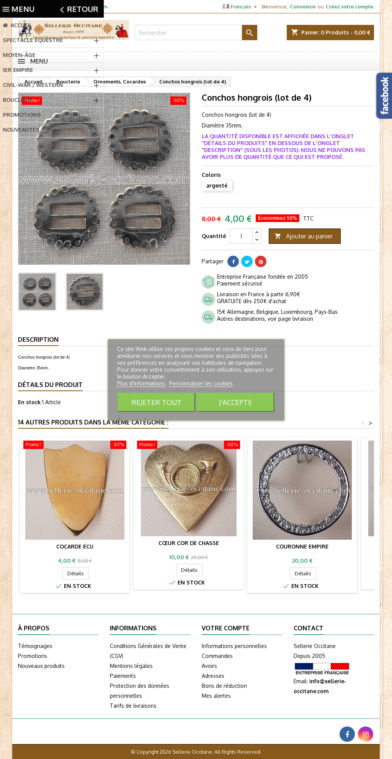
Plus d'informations (142, 383)
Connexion (303, 6)
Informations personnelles (234, 646)
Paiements (123, 675)
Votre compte (226, 628)
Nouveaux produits (41, 666)
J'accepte (235, 402)
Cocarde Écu (74, 546)
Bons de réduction (224, 685)
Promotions (32, 656)
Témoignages (35, 646)
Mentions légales (131, 666)
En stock (29, 402)
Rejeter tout (156, 402)
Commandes (217, 656)
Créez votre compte (349, 6)
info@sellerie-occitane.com (74, 6)
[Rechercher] (196, 32)
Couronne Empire (302, 546)
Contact (308, 628)
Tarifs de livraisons (133, 705)
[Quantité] (241, 236)
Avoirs (209, 666)
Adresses (213, 675)
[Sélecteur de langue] (241, 6)
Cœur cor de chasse (188, 543)
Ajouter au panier (303, 236)
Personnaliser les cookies (201, 383)
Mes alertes (216, 695)
